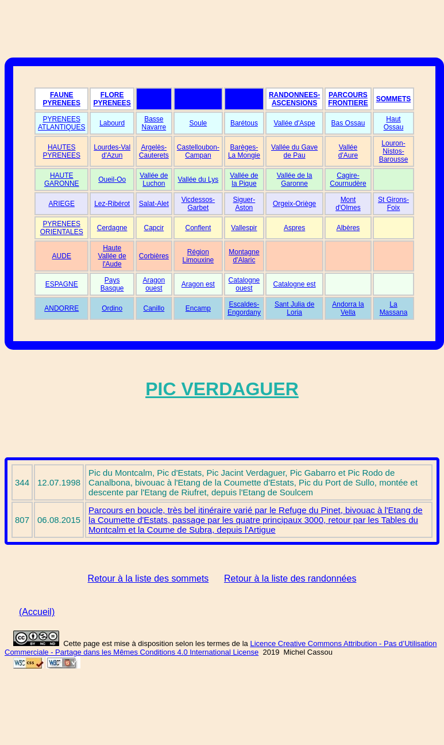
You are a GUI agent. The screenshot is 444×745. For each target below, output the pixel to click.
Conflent (198, 228)
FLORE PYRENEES (111, 99)
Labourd (112, 123)
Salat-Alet (154, 204)
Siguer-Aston (244, 204)
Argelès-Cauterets (154, 151)
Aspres (294, 228)
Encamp (198, 308)
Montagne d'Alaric (244, 256)
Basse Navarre (154, 123)
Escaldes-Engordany (244, 308)
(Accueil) (37, 612)
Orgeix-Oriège (294, 204)
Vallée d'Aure (348, 151)
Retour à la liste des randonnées (290, 578)
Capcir (154, 228)
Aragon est (198, 284)
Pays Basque (112, 284)
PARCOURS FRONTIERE (348, 99)
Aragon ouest (153, 284)
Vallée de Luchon (154, 179)
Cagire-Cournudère (348, 179)
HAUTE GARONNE (61, 179)
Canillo (154, 308)
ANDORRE (61, 308)
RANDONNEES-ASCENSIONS (294, 99)
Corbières (154, 256)
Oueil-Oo (112, 179)
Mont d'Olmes (348, 204)
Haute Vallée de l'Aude (112, 256)
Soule (198, 123)
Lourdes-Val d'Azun (112, 151)
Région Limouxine (198, 256)
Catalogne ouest (244, 284)
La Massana (394, 308)
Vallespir (244, 228)
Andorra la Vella (348, 308)
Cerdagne (112, 228)
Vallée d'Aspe (294, 123)
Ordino (112, 308)
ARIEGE (62, 204)
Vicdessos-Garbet (198, 204)
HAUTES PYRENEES (61, 151)
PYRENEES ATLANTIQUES (61, 123)
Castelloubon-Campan (198, 151)
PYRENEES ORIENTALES (61, 228)
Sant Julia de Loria (294, 308)
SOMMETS (393, 99)
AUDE (61, 256)
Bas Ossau (348, 123)
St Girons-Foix (393, 204)
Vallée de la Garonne (294, 179)
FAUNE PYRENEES (61, 99)
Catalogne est (294, 284)
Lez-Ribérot (112, 204)
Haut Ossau (394, 123)
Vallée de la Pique (244, 179)
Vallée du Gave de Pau (294, 151)
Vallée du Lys (198, 179)
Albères (348, 228)
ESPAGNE (61, 284)
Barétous (244, 123)
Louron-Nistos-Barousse (393, 151)
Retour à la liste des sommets (148, 578)
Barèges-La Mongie (244, 151)
